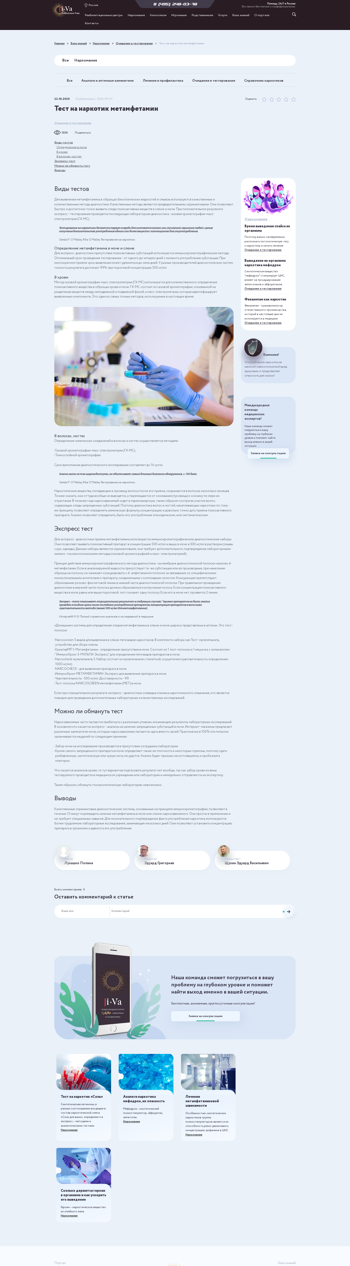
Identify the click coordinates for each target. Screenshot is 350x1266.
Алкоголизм (158, 15)
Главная (59, 1194)
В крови (62, 157)
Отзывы (60, 1240)
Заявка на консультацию (268, 460)
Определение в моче (72, 152)
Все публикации (284, 1194)
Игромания (179, 15)
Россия (93, 5)
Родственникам (202, 15)
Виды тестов (63, 147)
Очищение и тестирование (253, 79)
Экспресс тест (65, 166)
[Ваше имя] (85, 916)
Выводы (60, 176)
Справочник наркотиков (175, 86)
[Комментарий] (193, 917)
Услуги (222, 15)
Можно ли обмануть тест (73, 171)
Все (65, 59)
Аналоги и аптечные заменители (122, 79)
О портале (261, 15)
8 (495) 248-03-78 (175, 4)
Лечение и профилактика (191, 79)
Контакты (92, 24)
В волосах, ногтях (69, 162)
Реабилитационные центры (104, 15)
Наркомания (136, 15)
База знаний (240, 15)
